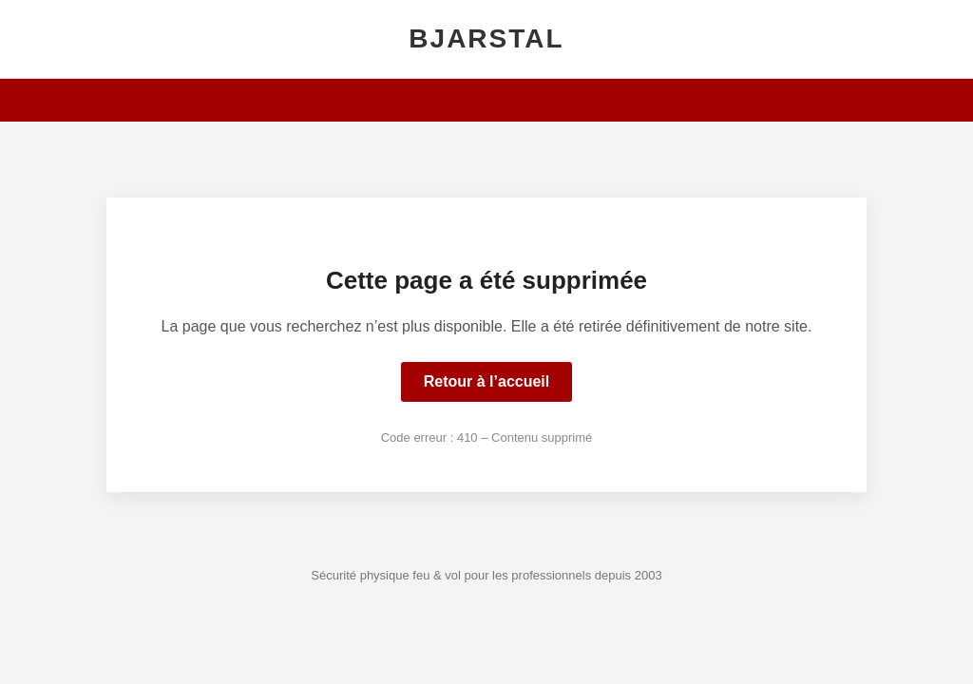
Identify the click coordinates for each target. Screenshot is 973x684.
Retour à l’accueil (487, 381)
